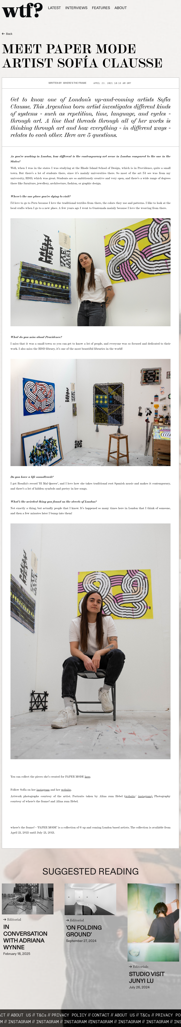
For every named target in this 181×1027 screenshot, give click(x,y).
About (121, 8)
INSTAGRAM (44, 1021)
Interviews (76, 8)
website (66, 789)
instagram (43, 789)
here (87, 776)
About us (25, 1015)
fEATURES (101, 8)
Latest (54, 8)
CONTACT (104, 1015)
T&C (45, 1015)
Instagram (16, 1021)
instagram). (145, 796)
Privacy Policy (72, 1015)
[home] (22, 10)
